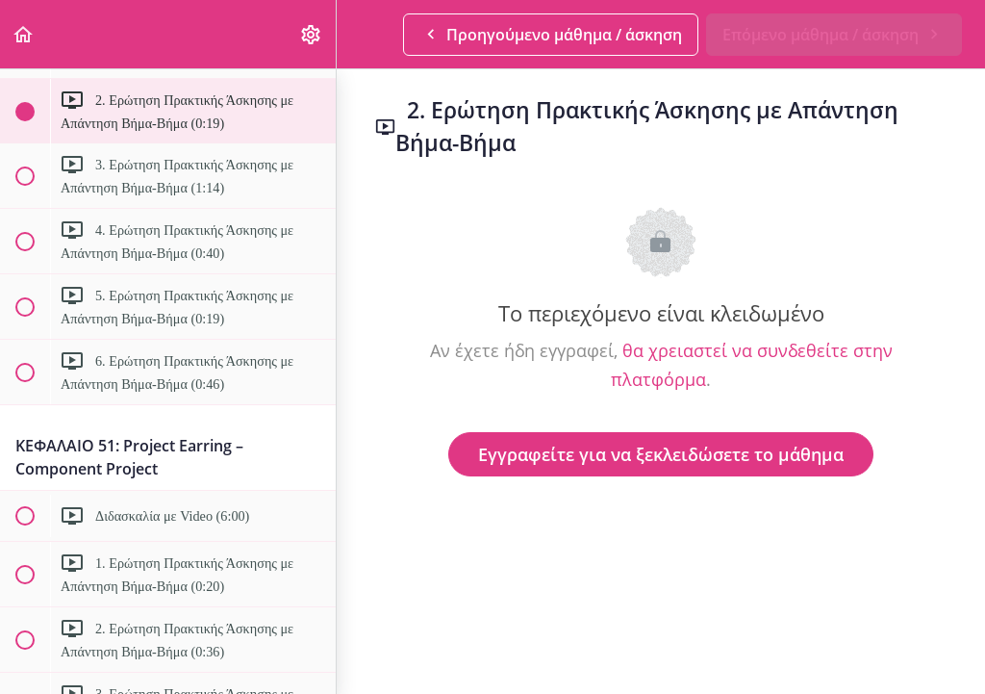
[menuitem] (312, 34)
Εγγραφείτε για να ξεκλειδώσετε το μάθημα (661, 454)
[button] (24, 34)
